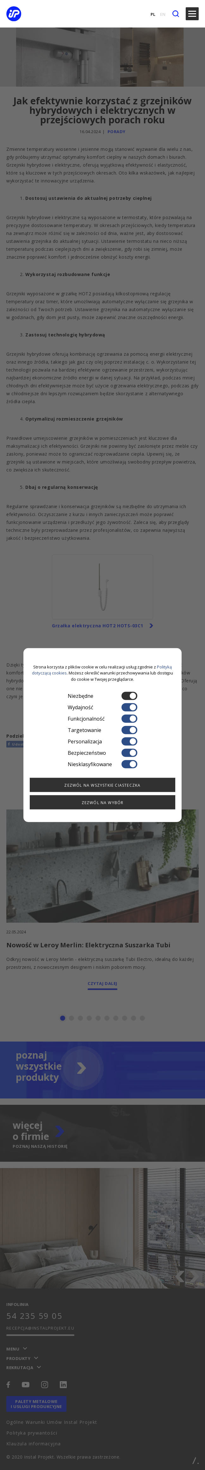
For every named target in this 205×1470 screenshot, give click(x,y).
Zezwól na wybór (103, 802)
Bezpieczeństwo (102, 753)
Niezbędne (102, 696)
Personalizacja (102, 741)
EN (162, 14)
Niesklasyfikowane (102, 764)
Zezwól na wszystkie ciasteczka (102, 785)
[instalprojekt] (19, 13)
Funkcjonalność (102, 719)
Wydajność (102, 707)
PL (153, 14)
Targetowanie (102, 730)
